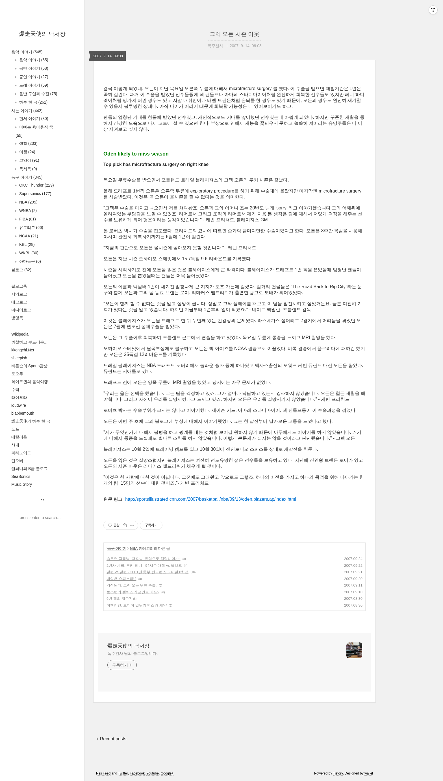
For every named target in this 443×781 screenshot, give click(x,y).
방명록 (17, 318)
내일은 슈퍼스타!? (121, 579)
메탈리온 (19, 437)
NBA (27, 202)
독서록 (27, 169)
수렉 (15, 389)
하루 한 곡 (32, 102)
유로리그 (30, 227)
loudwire (18, 405)
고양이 (28, 160)
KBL (26, 244)
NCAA (28, 236)
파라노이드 (21, 452)
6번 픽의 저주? (119, 598)
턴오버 (17, 460)
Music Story (21, 484)
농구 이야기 (26, 177)
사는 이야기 (26, 110)
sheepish (19, 358)
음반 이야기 (33, 68)
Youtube (152, 773)
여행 (26, 152)
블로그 (21, 270)
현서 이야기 (33, 118)
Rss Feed (103, 773)
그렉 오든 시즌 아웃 (235, 34)
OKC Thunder (36, 185)
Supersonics (34, 193)
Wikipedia (20, 334)
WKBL (28, 253)
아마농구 (29, 261)
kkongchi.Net (22, 350)
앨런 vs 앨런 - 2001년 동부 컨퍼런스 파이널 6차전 (147, 572)
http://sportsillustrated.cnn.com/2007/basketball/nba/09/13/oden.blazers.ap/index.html (210, 499)
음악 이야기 (26, 52)
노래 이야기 (33, 85)
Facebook (137, 773)
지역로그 (19, 294)
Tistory (338, 773)
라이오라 (19, 397)
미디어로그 (21, 310)
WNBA (27, 210)
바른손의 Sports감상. (30, 366)
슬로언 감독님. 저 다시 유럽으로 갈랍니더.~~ (143, 559)
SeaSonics (20, 476)
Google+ (167, 773)
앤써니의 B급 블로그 (29, 468)
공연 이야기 (33, 77)
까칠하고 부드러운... (29, 342)
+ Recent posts (111, 738)
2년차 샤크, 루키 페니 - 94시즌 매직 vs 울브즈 (144, 565)
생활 (27, 143)
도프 (15, 429)
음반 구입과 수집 (37, 93)
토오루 (17, 373)
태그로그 (19, 302)
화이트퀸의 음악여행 (29, 381)
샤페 (15, 445)
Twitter (123, 773)
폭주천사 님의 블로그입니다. (132, 653)
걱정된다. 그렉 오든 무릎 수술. (132, 585)
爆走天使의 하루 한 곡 (30, 421)
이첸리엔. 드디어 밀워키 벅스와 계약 (137, 605)
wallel (368, 773)
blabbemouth (22, 413)
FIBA (27, 219)
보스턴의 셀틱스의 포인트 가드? (133, 592)
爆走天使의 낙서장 (42, 34)
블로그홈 (19, 286)
